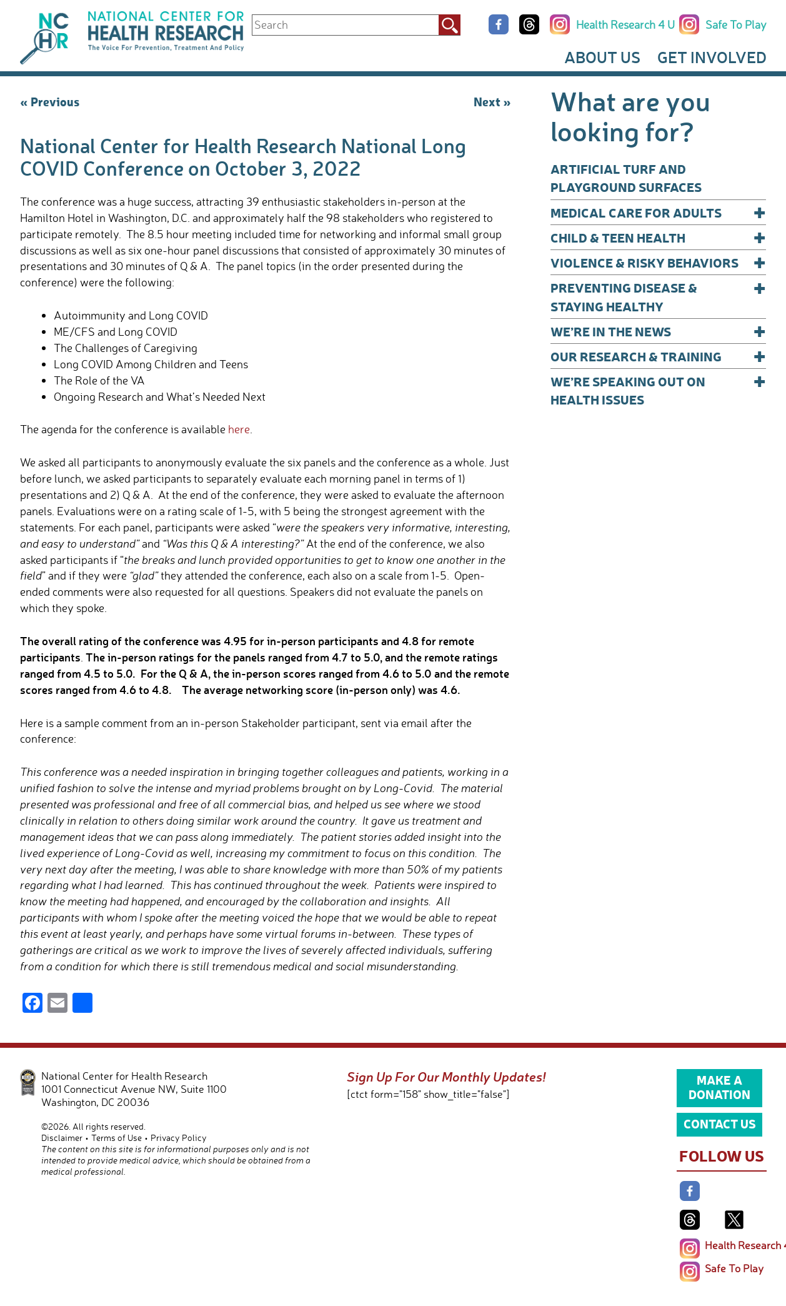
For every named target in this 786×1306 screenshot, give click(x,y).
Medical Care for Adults (658, 212)
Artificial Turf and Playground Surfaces (626, 177)
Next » (492, 101)
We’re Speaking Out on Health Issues (658, 390)
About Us (602, 57)
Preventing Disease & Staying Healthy (658, 296)
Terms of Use (116, 1137)
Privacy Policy (179, 1137)
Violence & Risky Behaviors (658, 262)
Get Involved (712, 57)
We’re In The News (658, 331)
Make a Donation (719, 1087)
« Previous (49, 101)
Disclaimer (61, 1137)
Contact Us (720, 1123)
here (239, 429)
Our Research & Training (658, 356)
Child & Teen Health (658, 237)
